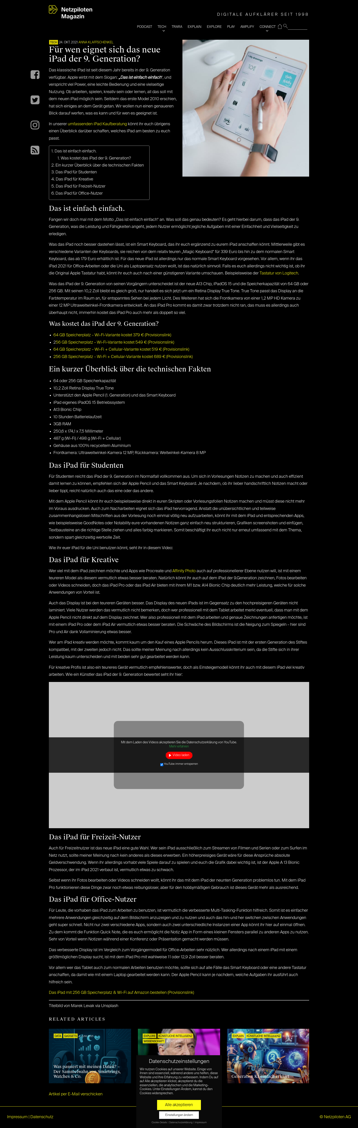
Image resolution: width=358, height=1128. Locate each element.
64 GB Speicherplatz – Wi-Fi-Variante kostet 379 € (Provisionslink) (112, 335)
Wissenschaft (154, 1041)
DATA (58, 1036)
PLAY (231, 27)
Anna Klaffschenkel (96, 42)
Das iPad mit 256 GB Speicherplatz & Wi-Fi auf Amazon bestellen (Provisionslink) (121, 993)
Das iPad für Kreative (74, 179)
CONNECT (268, 27)
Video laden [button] (181, 755)
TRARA (177, 27)
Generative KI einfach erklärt (260, 1076)
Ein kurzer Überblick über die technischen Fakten (100, 165)
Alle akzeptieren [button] (179, 1105)
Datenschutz (41, 1117)
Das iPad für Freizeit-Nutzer (80, 186)
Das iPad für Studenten (76, 172)
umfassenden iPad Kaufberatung (97, 124)
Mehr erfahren (179, 746)
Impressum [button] (201, 1122)
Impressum (17, 1117)
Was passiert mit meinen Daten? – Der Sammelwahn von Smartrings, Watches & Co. (87, 1071)
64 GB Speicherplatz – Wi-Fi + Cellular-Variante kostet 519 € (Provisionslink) (121, 349)
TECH (162, 27)
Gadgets (70, 1036)
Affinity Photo (184, 571)
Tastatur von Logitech (279, 273)
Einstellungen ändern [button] (179, 1115)
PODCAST (144, 27)
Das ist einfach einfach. (76, 151)
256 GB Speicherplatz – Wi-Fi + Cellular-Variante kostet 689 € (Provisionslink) (123, 357)
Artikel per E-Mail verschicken (76, 1094)
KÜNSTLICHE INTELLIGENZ (175, 1036)
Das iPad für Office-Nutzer (79, 193)
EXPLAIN (194, 27)
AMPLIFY (247, 27)
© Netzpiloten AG (335, 1117)
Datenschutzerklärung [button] (181, 1122)
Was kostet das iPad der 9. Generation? (96, 158)
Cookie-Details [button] (159, 1122)
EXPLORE (214, 27)
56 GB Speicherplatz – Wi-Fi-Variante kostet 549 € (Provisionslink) (115, 342)
